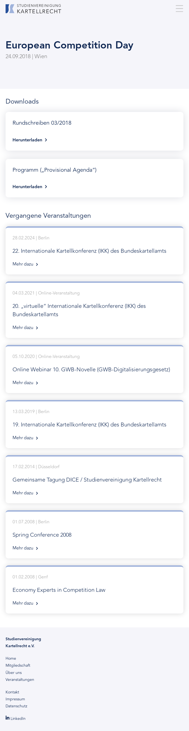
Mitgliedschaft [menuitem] (18, 666)
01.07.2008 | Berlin (94, 535)
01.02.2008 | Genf (94, 591)
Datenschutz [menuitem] (16, 706)
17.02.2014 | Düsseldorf (94, 480)
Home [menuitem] (11, 659)
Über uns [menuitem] (14, 673)
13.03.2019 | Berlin (94, 425)
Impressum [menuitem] (15, 699)
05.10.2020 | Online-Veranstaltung (94, 370)
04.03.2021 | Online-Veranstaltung (94, 311)
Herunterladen (94, 130)
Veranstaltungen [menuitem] (20, 680)
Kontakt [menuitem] (12, 692)
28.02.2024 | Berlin (94, 252)
